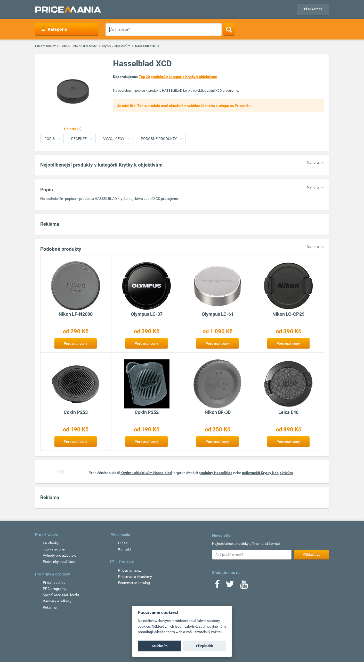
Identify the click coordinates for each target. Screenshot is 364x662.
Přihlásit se (313, 9)
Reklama (50, 607)
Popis (49, 139)
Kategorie (54, 29)
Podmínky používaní (59, 561)
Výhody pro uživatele (59, 555)
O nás (122, 543)
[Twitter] (230, 586)
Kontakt (124, 549)
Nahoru (313, 162)
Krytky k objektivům (116, 46)
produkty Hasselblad (215, 473)
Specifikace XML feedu (61, 595)
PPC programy (54, 589)
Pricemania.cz (45, 46)
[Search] (228, 29)
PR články (51, 543)
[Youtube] (244, 586)
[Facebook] (217, 586)
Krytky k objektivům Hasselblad (146, 473)
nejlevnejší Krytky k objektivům (267, 473)
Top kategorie (53, 549)
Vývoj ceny (113, 139)
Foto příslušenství (84, 46)
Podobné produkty (159, 139)
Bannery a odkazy (57, 601)
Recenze (79, 139)
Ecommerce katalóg (134, 583)
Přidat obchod (54, 582)
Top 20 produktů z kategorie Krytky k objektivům (178, 77)
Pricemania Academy (135, 576)
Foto (63, 46)
